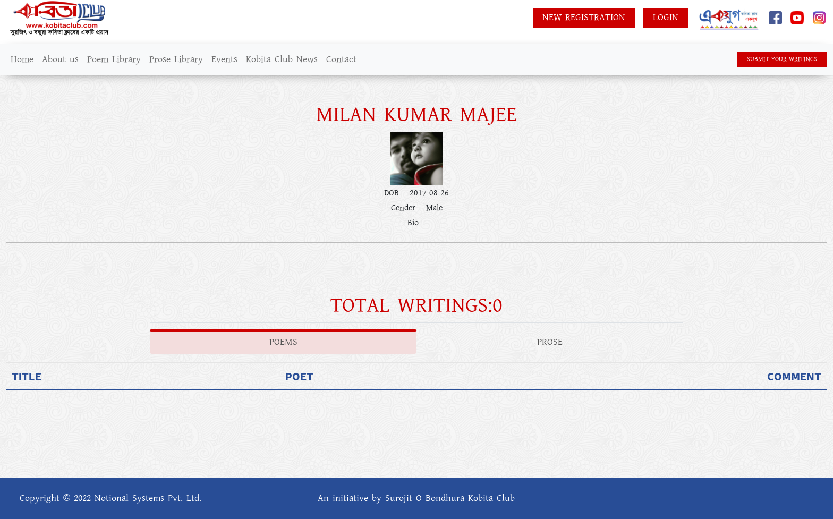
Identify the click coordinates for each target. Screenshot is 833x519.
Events (224, 59)
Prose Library (176, 59)
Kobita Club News (282, 59)
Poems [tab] (283, 342)
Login (665, 17)
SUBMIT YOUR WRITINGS (782, 59)
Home (22, 59)
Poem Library (114, 59)
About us (60, 59)
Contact (341, 59)
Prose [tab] (550, 342)
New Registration (583, 17)
